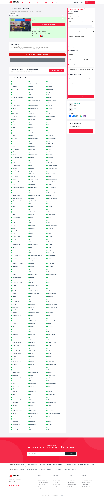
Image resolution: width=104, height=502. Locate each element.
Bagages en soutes (71, 28)
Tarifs (47, 2)
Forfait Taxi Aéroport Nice (54, 466)
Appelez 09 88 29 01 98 (56, 70)
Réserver (75, 2)
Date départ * (70, 13)
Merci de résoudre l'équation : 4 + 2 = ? (76, 89)
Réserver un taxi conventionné (66, 466)
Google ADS (21, 469)
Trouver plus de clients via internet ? (69, 469)
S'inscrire (71, 453)
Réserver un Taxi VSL (22, 464)
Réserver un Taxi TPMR (32, 464)
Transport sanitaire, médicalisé (45, 464)
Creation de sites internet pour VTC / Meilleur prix (35, 469)
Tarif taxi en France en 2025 (57, 464)
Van (38, 29)
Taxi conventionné (73, 47)
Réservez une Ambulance (84, 464)
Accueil (24, 2)
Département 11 (13, 13)
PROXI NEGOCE (59, 495)
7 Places (34, 29)
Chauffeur (64, 2)
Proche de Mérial (37, 60)
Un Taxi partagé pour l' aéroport (71, 464)
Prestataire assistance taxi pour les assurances (82, 466)
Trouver (81, 131)
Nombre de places (71, 24)
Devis (82, 2)
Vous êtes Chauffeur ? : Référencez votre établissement (37, 54)
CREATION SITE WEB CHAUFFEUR (54, 469)
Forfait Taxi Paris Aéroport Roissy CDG (39, 466)
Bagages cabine (85, 28)
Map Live (31, 2)
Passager (55, 2)
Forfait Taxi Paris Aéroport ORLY (23, 466)
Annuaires (40, 2)
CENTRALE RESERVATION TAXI (39, 20)
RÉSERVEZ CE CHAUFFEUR (48, 24)
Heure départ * (71, 18)
